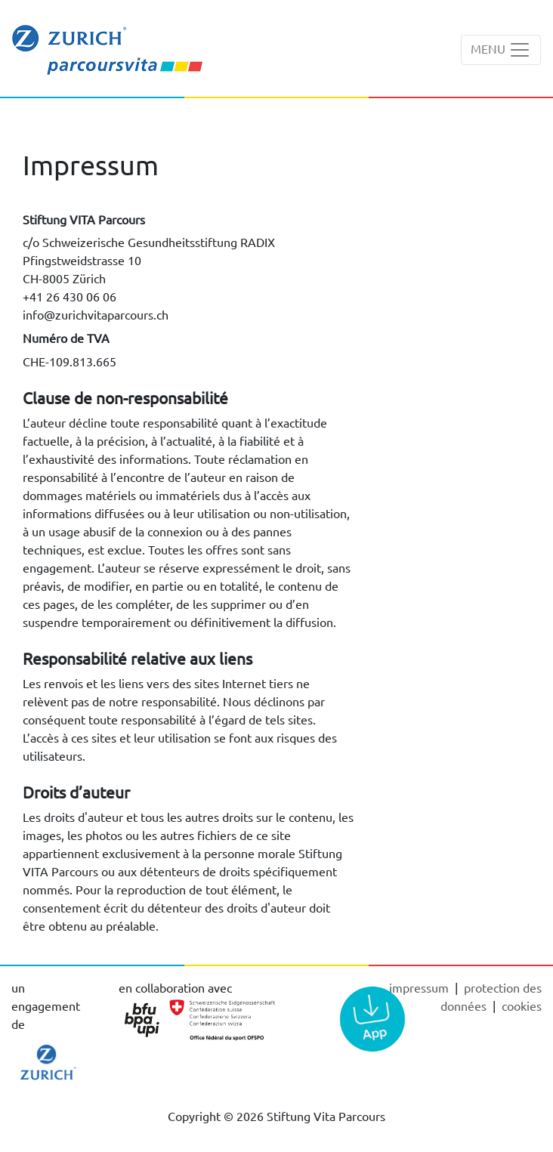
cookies (522, 1005)
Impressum (420, 987)
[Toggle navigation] (501, 50)
